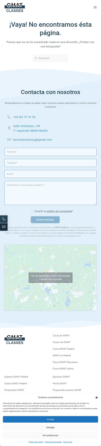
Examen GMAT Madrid (16, 376)
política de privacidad (59, 211)
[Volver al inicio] (14, 7)
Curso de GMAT (61, 335)
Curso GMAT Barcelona (65, 362)
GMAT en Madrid (62, 355)
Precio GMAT (60, 383)
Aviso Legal (67, 442)
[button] (96, 397)
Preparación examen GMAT (67, 390)
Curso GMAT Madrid (63, 349)
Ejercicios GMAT (61, 376)
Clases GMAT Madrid (15, 383)
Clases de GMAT (61, 342)
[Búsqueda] (50, 58)
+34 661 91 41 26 (24, 117)
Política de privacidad (53, 442)
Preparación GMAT (14, 390)
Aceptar (50, 419)
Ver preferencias (50, 435)
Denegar (50, 427)
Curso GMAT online (63, 368)
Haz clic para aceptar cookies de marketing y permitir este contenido (50, 277)
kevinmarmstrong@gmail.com (32, 139)
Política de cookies (36, 442)
